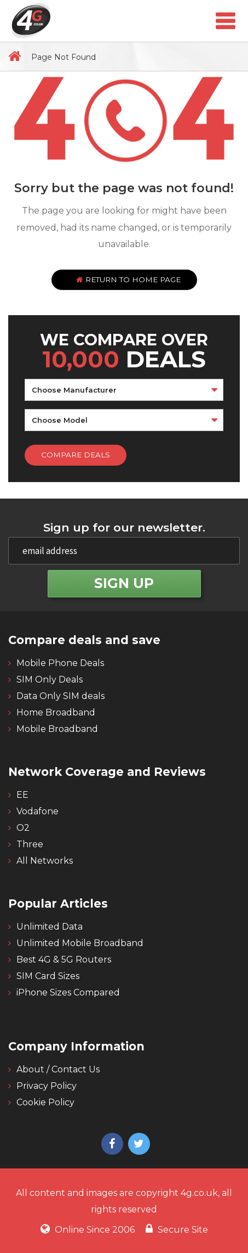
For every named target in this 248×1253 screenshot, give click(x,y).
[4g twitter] (137, 1145)
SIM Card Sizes (47, 976)
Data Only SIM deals (60, 696)
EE (22, 795)
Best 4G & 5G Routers (63, 959)
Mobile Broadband (57, 729)
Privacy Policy (46, 1086)
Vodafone (37, 811)
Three (29, 844)
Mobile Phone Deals (60, 663)
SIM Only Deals (49, 679)
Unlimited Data (49, 926)
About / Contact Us (58, 1069)
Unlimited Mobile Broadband (79, 943)
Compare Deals (75, 454)
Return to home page (128, 279)
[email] (124, 550)
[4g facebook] (111, 1145)
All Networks (44, 860)
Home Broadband (55, 712)
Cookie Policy (45, 1102)
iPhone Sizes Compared (68, 992)
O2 (23, 828)
